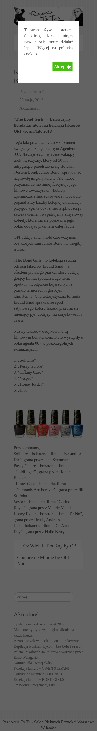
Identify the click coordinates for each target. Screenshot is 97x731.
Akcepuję (62, 66)
